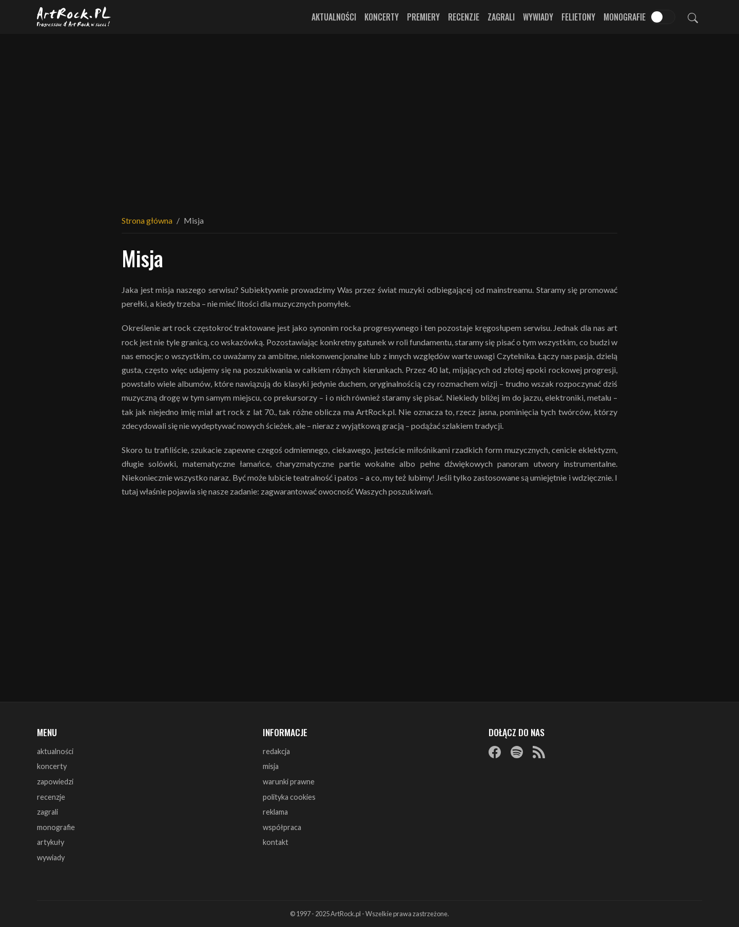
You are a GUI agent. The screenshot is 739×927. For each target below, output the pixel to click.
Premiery (423, 17)
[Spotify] (517, 752)
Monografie (625, 17)
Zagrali (501, 17)
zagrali (47, 811)
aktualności (55, 751)
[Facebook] (495, 752)
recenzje (51, 797)
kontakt (275, 842)
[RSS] (539, 752)
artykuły (50, 842)
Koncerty (381, 17)
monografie (56, 827)
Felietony (578, 17)
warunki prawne (289, 781)
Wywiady (538, 17)
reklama (275, 811)
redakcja (276, 751)
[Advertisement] (369, 118)
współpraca (282, 827)
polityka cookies (289, 797)
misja (271, 766)
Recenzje (463, 17)
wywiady (51, 857)
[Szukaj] (693, 17)
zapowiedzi (55, 781)
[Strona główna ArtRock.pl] (74, 17)
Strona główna (147, 220)
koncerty (52, 766)
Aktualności (334, 17)
